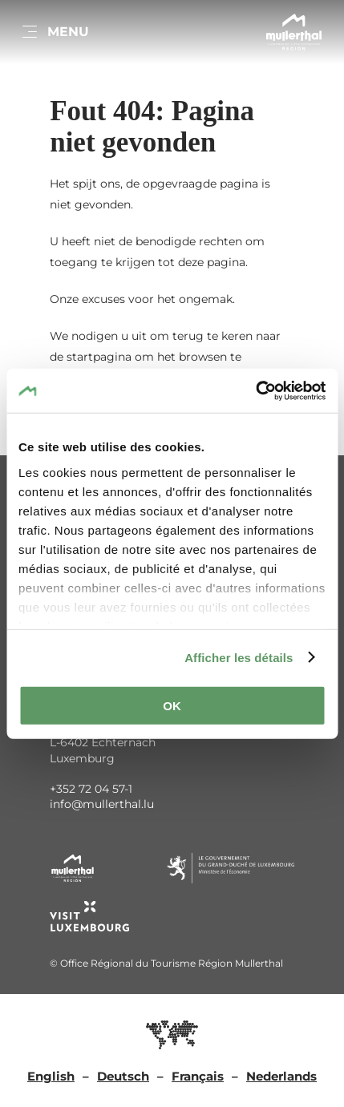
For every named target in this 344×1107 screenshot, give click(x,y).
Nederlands (281, 1076)
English (51, 1076)
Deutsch (123, 1076)
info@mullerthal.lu (102, 804)
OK (172, 706)
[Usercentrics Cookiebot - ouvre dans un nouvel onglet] (255, 390)
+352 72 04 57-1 (91, 789)
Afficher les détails (238, 657)
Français (198, 1076)
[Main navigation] (54, 32)
